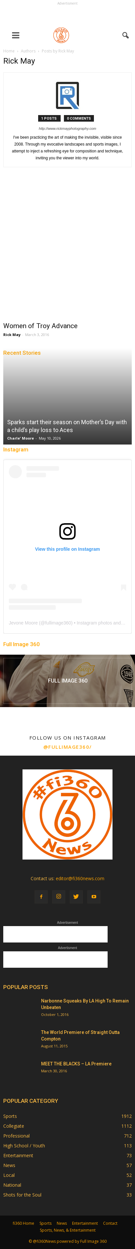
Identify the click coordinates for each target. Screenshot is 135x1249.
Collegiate (13, 1126)
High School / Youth (24, 1145)
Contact (110, 1223)
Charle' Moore (20, 438)
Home (9, 51)
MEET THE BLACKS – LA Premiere (76, 1063)
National (12, 1185)
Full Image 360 (21, 644)
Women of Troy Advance (40, 326)
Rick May (12, 334)
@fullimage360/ (67, 746)
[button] (126, 35)
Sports (10, 1116)
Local (9, 1175)
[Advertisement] (67, 15)
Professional (16, 1136)
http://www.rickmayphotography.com (67, 128)
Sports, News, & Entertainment (68, 1230)
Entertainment (18, 1155)
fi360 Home (23, 1223)
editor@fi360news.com (80, 878)
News (9, 1165)
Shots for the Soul (22, 1195)
